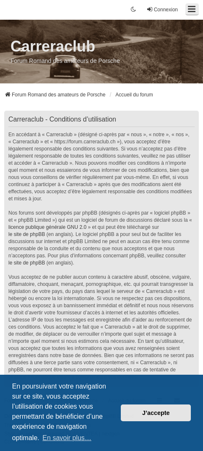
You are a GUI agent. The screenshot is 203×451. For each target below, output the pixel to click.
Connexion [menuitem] (162, 9)
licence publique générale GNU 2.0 (47, 227)
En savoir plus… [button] (66, 437)
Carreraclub (52, 46)
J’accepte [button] (156, 413)
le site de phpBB (26, 234)
